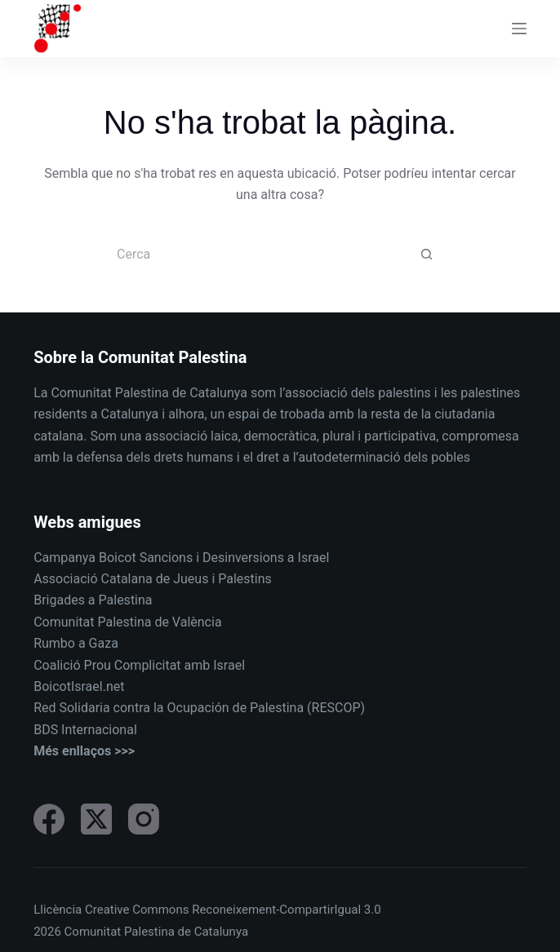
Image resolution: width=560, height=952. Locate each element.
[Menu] (519, 28)
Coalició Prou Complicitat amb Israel (139, 665)
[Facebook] (48, 819)
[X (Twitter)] (96, 819)
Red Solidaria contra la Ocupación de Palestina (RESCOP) (199, 707)
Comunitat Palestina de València (127, 622)
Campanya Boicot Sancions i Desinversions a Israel (181, 557)
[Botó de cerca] (427, 255)
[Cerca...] (264, 255)
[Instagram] (143, 819)
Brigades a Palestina (92, 600)
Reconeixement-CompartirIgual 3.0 (286, 909)
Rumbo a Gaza (75, 643)
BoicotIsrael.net (78, 686)
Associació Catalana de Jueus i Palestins (152, 579)
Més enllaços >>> (84, 751)
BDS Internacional (85, 729)
